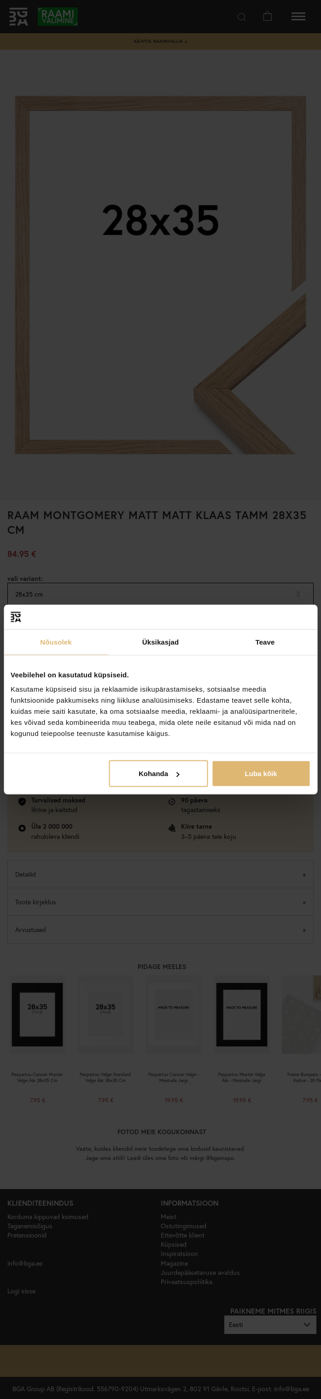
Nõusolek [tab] (55, 642)
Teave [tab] (265, 642)
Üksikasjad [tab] (160, 642)
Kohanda (159, 773)
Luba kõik (261, 773)
